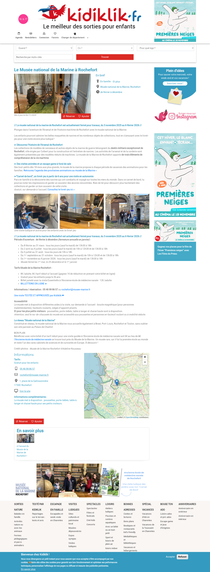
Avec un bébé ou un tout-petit (111, 529)
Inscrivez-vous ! (175, 83)
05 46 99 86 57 (27, 369)
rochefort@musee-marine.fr (75, 289)
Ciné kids (91, 520)
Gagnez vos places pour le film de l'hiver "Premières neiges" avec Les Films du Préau (175, 250)
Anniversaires (187, 504)
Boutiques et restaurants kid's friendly (130, 528)
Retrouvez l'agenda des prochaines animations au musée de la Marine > (60, 170)
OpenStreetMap (132, 417)
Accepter (170, 556)
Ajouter (85, 116)
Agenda (18, 37)
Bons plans (129, 521)
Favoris (55, 37)
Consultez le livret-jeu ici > (61, 189)
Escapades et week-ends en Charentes (56, 517)
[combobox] (75, 34)
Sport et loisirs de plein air (109, 540)
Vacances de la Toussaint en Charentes (148, 527)
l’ (14, 339)
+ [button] (145, 357)
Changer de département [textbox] (72, 37)
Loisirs (109, 504)
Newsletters (31, 37)
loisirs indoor (111, 548)
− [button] (145, 362)
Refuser (182, 556)
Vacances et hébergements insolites (130, 550)
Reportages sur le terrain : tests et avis (38, 517)
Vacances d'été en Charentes (147, 517)
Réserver (70, 116)
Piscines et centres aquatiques (110, 519)
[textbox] (104, 48)
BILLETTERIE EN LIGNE (34, 283)
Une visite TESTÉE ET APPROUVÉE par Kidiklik (39, 295)
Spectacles (93, 504)
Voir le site (25, 391)
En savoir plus (28, 569)
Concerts (91, 524)
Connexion (44, 37)
